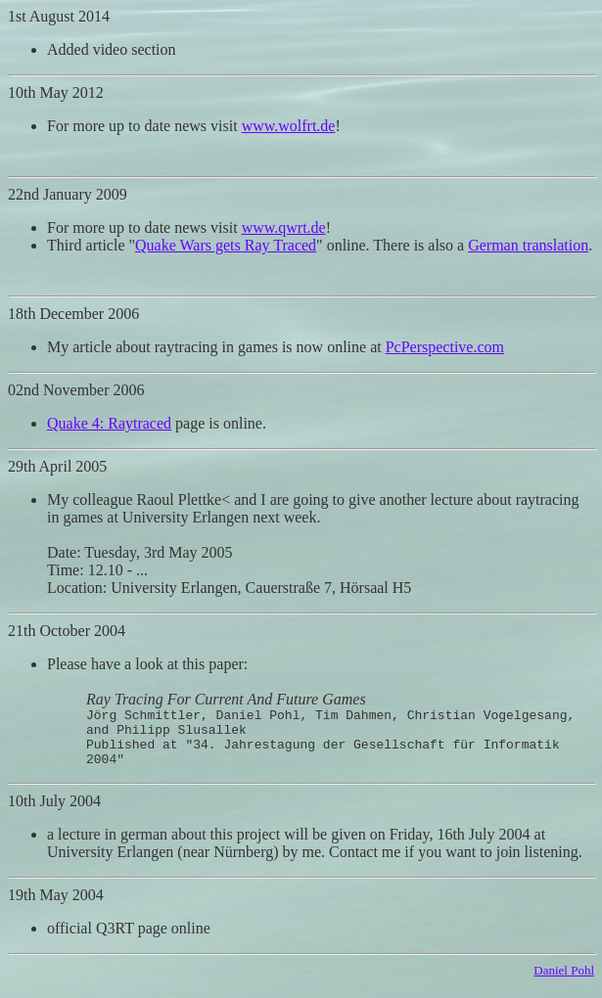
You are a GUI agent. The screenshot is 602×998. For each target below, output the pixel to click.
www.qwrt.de (284, 227)
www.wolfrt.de (289, 125)
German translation (528, 245)
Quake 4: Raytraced (109, 423)
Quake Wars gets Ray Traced (225, 245)
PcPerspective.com (445, 347)
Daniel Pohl (563, 982)
